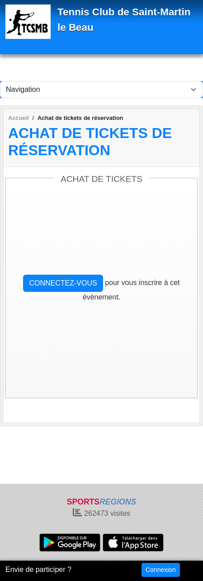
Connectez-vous (63, 283)
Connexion (161, 569)
